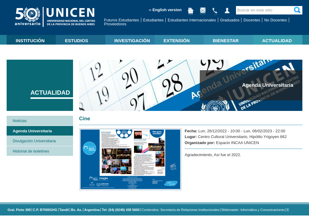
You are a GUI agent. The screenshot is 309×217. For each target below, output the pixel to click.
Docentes (252, 20)
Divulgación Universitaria (34, 141)
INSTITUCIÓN (30, 40)
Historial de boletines (31, 151)
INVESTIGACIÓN (132, 40)
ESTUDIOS (76, 40)
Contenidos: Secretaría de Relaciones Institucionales (181, 210)
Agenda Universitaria (32, 131)
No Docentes (275, 20)
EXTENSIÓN (177, 40)
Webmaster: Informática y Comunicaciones (253, 210)
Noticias (20, 120)
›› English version (165, 10)
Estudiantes (153, 20)
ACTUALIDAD (277, 40)
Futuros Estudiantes (121, 20)
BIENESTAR (226, 40)
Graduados (229, 20)
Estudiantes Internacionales (192, 20)
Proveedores (115, 24)
